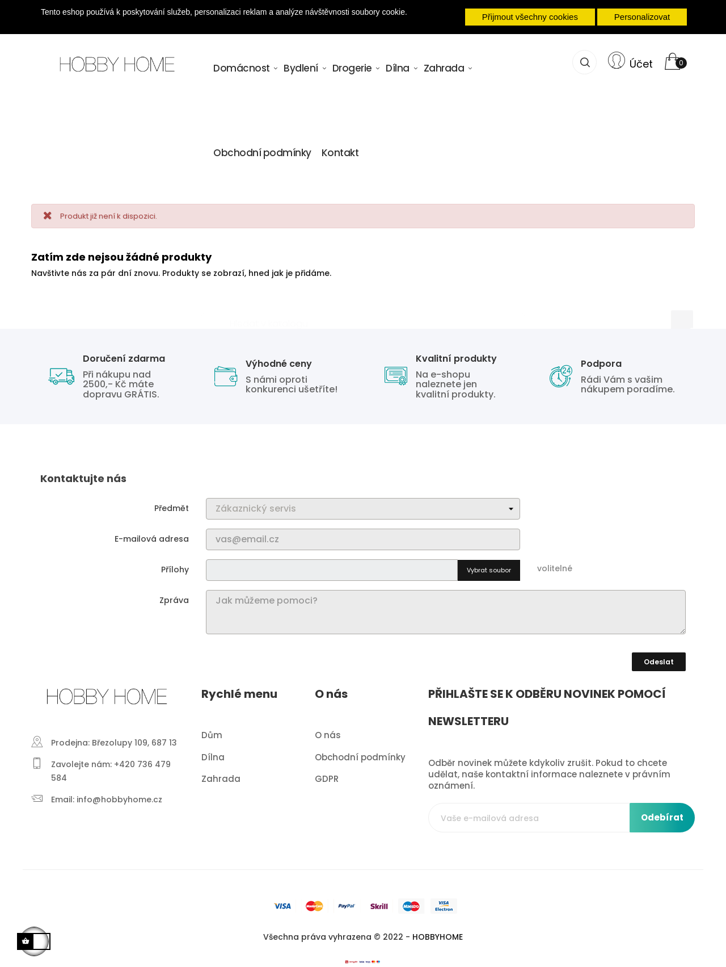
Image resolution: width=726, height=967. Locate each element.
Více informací (224, 22)
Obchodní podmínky (360, 751)
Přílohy (175, 564)
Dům (211, 730)
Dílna (213, 751)
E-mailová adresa (152, 533)
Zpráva (174, 595)
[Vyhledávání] (363, 313)
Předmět (171, 503)
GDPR (327, 774)
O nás (328, 730)
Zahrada (220, 774)
